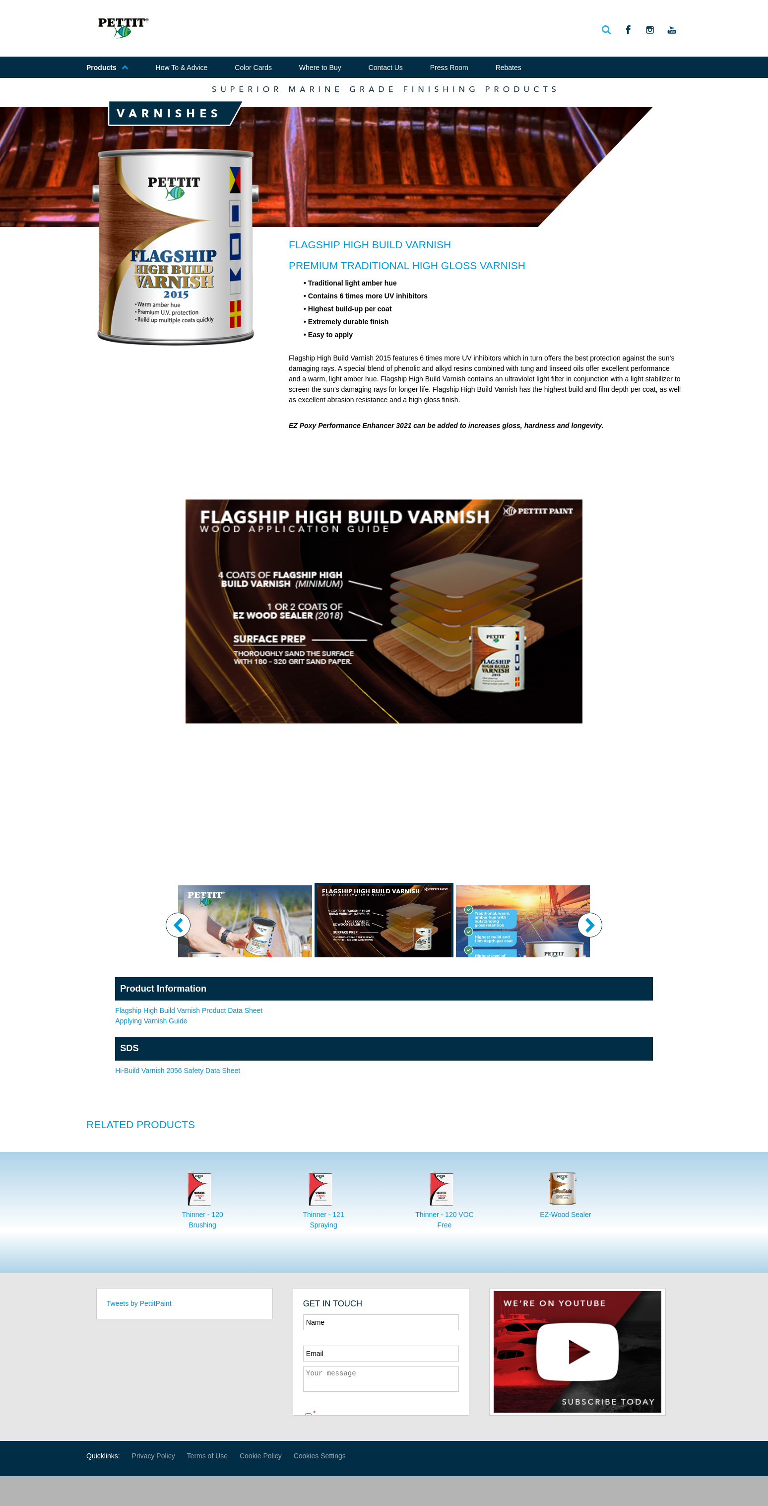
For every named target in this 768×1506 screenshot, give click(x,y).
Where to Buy (320, 68)
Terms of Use (207, 1456)
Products (107, 68)
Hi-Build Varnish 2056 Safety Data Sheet (177, 1071)
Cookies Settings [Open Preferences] (320, 1456)
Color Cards (253, 68)
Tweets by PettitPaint (139, 1303)
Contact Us (386, 68)
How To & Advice (182, 68)
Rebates (508, 68)
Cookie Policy (261, 1456)
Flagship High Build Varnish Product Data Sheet (188, 1010)
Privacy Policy (153, 1456)
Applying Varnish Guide (151, 1021)
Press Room (449, 68)
